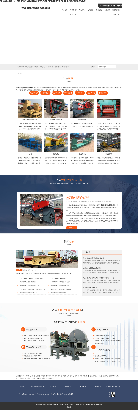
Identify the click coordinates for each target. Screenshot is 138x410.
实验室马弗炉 (94, 376)
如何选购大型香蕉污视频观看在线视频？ (61, 289)
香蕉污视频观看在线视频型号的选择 (60, 285)
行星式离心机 (22, 378)
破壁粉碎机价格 (31, 378)
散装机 (72, 376)
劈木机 (80, 93)
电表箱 (60, 376)
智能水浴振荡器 (41, 378)
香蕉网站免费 (34, 93)
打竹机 (45, 93)
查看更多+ (71, 227)
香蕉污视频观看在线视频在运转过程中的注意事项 (32, 289)
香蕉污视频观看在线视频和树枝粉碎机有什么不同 (98, 278)
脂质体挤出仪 (50, 378)
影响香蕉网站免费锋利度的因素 (28, 282)
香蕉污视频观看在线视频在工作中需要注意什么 (32, 278)
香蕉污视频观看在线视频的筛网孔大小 (29, 285)
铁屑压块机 (66, 376)
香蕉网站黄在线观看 (57, 93)
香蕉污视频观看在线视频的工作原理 (94, 258)
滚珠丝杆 (54, 376)
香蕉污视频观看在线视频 (68, 93)
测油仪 (100, 376)
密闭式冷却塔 (78, 376)
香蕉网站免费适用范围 (90, 287)
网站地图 (69, 407)
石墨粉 (43, 376)
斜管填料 (48, 376)
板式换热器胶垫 (36, 376)
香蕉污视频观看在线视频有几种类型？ (60, 282)
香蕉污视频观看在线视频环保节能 (28, 292)
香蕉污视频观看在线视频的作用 (59, 278)
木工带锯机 (28, 376)
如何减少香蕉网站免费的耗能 (92, 268)
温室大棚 (105, 376)
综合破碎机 (91, 93)
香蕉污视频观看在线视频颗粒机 (59, 292)
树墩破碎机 (102, 93)
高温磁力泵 (86, 376)
